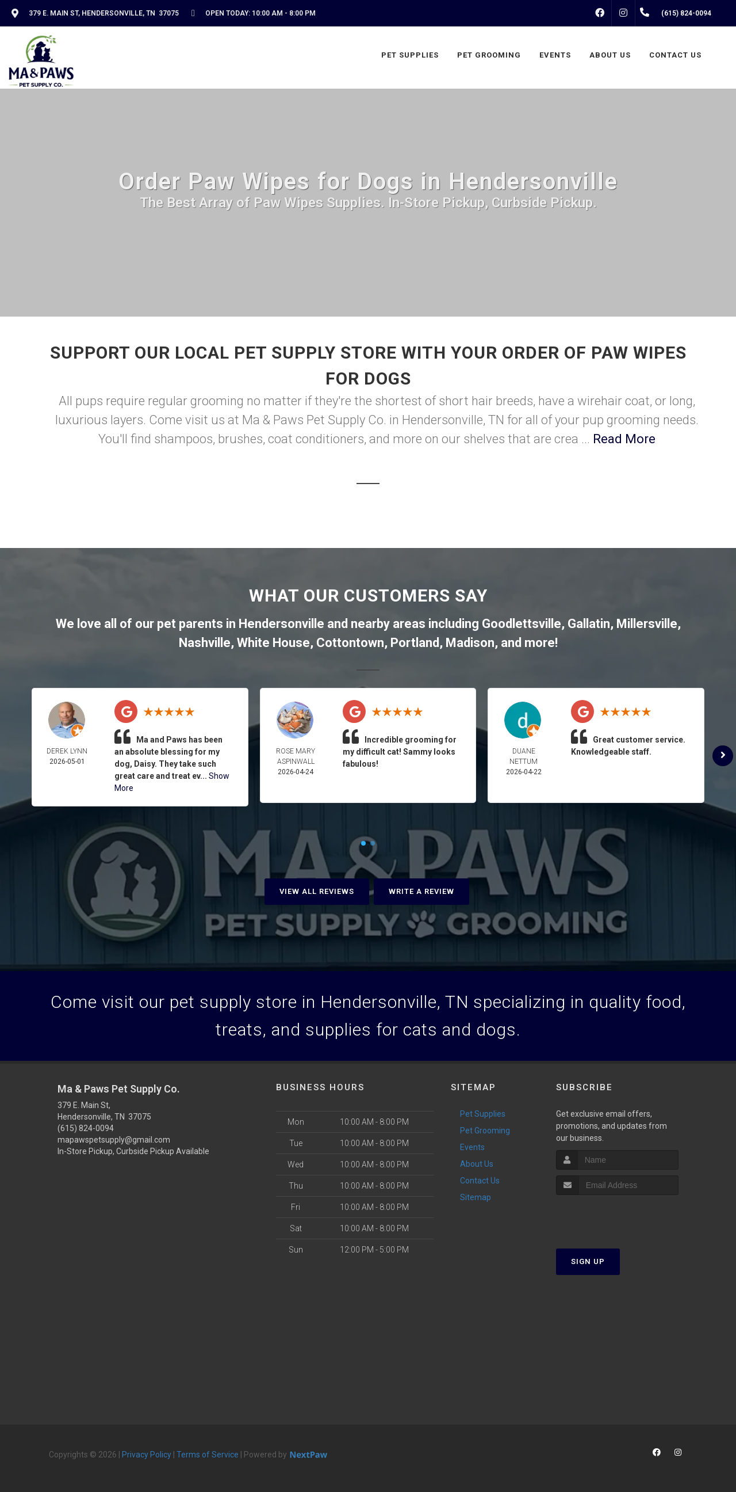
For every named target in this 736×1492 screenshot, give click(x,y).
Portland (414, 642)
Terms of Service (208, 1454)
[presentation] (617, 1216)
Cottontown (350, 642)
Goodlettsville (521, 623)
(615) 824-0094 (85, 1128)
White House (273, 642)
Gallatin (589, 623)
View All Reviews (316, 891)
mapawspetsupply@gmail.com (113, 1139)
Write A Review (421, 891)
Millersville (646, 623)
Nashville (205, 642)
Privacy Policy (146, 1454)
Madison (470, 642)
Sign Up (588, 1261)
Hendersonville (281, 623)
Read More (624, 439)
